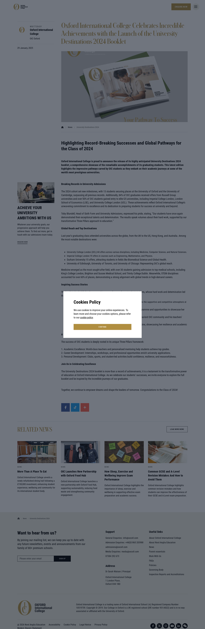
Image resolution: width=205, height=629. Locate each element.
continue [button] (102, 327)
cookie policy (86, 317)
